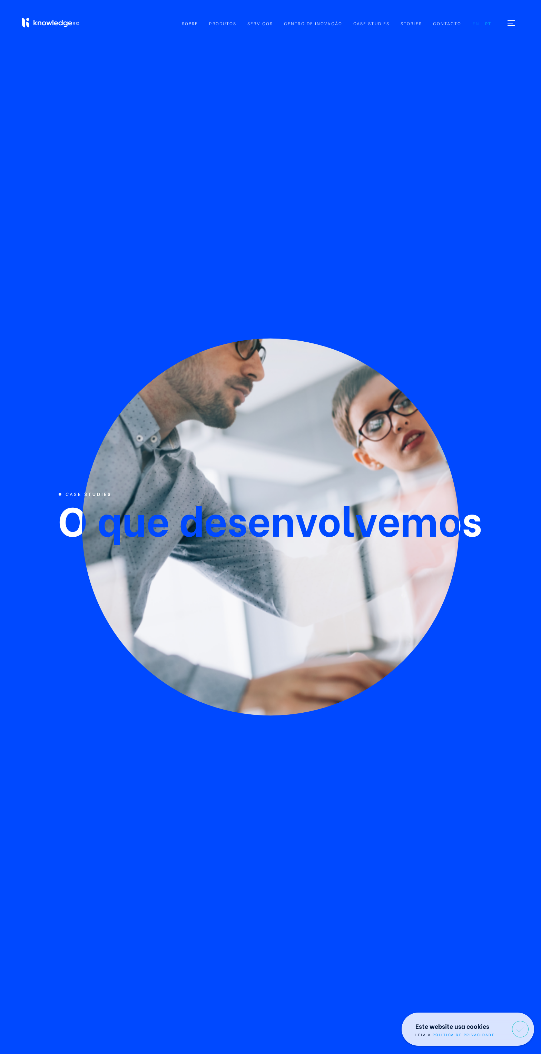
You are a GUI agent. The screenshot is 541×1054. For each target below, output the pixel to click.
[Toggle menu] (511, 22)
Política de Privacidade (464, 1034)
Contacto (447, 23)
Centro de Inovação (313, 23)
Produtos (222, 23)
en (476, 23)
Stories (411, 23)
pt (488, 23)
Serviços (260, 23)
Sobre (190, 23)
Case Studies (371, 23)
